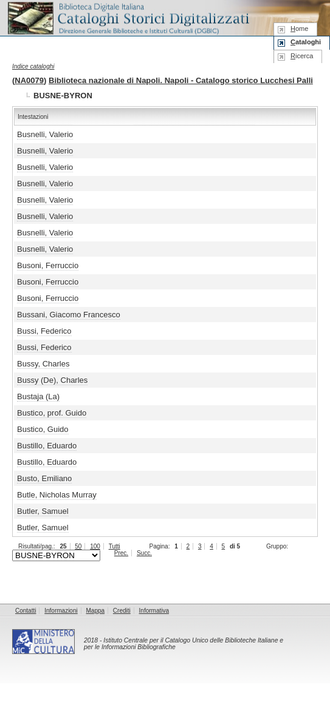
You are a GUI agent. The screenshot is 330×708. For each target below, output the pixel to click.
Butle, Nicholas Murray (57, 494)
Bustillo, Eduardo (47, 445)
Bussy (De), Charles (52, 380)
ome (299, 28)
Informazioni (60, 610)
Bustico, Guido (43, 429)
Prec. (121, 553)
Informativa (154, 610)
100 (95, 546)
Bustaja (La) (38, 396)
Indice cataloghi (33, 66)
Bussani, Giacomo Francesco (68, 314)
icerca (301, 55)
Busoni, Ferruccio (47, 265)
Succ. (144, 553)
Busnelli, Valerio (45, 134)
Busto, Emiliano (44, 478)
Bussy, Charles (43, 363)
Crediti (122, 610)
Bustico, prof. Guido (51, 412)
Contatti (25, 610)
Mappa (95, 610)
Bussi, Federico (44, 330)
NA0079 (29, 80)
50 (78, 546)
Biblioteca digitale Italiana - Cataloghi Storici (127, 17)
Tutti (114, 546)
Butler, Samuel (43, 511)
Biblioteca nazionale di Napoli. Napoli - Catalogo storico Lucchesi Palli (181, 80)
